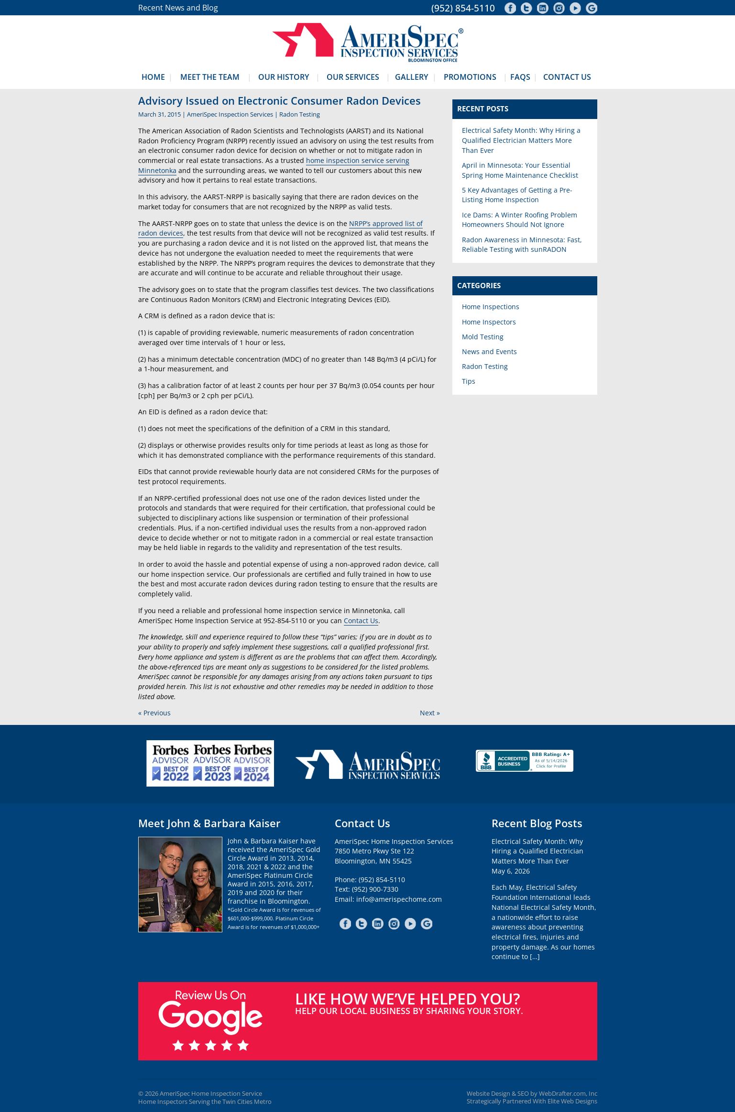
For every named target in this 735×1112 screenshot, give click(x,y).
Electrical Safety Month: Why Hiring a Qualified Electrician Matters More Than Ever (521, 140)
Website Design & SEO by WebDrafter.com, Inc (532, 1094)
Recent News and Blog (178, 7)
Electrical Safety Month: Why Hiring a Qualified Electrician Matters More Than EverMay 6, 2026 (537, 856)
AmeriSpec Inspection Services (230, 114)
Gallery (411, 77)
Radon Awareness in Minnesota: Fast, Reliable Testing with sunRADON (522, 244)
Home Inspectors (489, 321)
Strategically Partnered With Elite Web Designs (532, 1101)
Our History (283, 77)
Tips (468, 381)
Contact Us (567, 77)
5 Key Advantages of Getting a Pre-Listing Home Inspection (517, 195)
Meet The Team (210, 77)
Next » (430, 712)
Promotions (470, 77)
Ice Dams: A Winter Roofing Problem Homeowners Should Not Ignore (519, 219)
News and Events (489, 351)
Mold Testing (483, 336)
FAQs (520, 77)
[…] (535, 956)
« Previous (154, 712)
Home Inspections (490, 306)
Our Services (353, 77)
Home (153, 77)
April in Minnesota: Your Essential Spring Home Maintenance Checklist (520, 170)
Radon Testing (299, 114)
